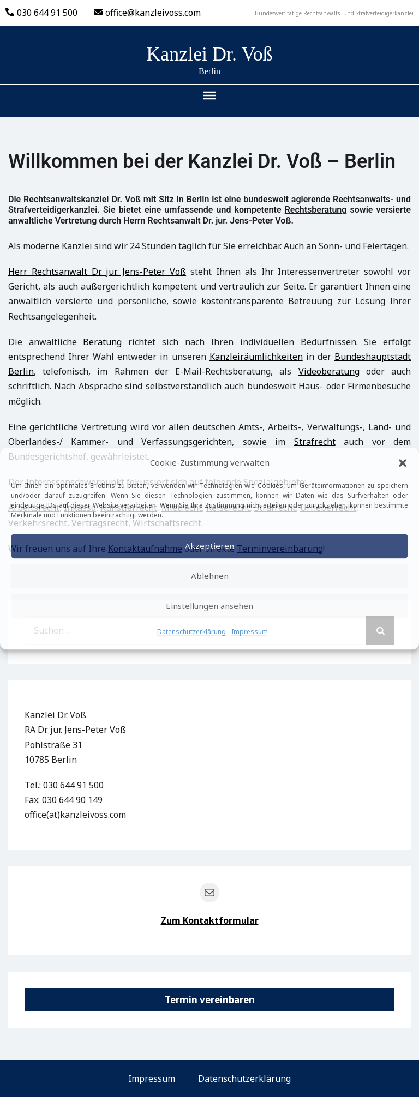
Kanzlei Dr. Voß (209, 54)
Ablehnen (210, 575)
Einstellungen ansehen (209, 605)
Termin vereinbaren (210, 999)
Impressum (249, 631)
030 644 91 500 (41, 13)
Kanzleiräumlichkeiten (256, 357)
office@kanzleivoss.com (147, 13)
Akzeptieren (209, 545)
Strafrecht (315, 442)
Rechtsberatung (316, 209)
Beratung (102, 342)
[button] (402, 462)
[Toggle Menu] (209, 95)
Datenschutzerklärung (191, 631)
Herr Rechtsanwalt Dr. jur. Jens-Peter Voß (97, 272)
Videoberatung (329, 371)
